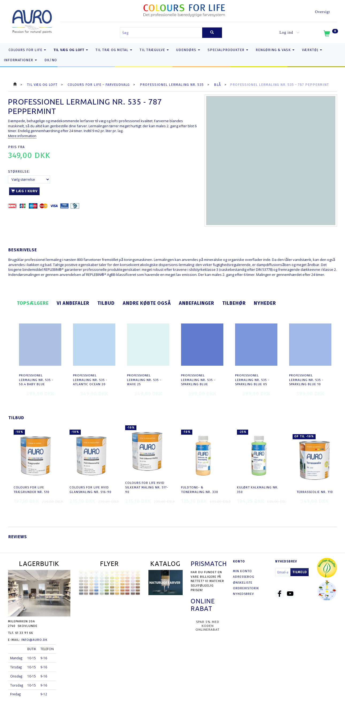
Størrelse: (19, 171)
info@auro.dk (34, 640)
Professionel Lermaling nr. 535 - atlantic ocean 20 (90, 379)
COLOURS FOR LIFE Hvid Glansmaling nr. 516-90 (91, 489)
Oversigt (322, 12)
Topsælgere (33, 303)
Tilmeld (299, 572)
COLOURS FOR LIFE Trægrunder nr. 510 (31, 489)
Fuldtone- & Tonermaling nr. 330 (199, 489)
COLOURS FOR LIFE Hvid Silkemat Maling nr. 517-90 (146, 487)
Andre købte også (147, 303)
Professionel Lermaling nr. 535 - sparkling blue (198, 379)
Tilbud (106, 303)
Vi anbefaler (73, 303)
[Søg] (212, 33)
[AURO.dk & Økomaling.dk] (32, 20)
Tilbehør (234, 303)
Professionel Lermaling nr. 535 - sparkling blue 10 (306, 379)
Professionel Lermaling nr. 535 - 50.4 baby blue (36, 379)
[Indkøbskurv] (330, 34)
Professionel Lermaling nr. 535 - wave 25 (144, 379)
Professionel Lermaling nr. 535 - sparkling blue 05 (252, 379)
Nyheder (265, 303)
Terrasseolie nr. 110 (315, 492)
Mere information (22, 135)
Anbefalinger (196, 303)
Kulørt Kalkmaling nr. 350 (257, 489)
